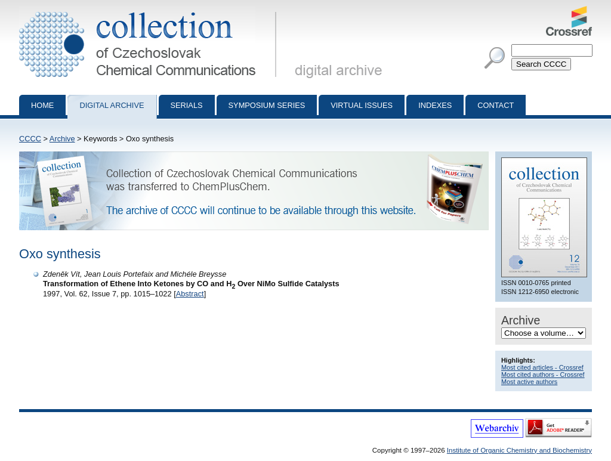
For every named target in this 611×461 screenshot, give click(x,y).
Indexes (435, 105)
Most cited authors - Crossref (543, 374)
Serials (187, 105)
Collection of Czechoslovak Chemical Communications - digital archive (150, 11)
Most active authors (529, 381)
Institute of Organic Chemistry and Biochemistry (519, 450)
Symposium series (267, 105)
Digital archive (111, 105)
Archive (62, 138)
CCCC (30, 138)
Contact (495, 105)
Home (42, 105)
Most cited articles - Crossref (542, 367)
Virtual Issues (362, 105)
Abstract (190, 293)
